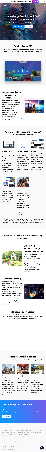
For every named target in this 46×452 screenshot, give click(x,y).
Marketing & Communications (7, 430)
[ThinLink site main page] (4, 5)
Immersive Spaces (5, 438)
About (3, 442)
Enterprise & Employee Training (26, 430)
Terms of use (28, 442)
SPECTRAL (26, 434)
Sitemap (13, 449)
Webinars (11, 442)
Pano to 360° (26, 432)
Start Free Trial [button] (18, 26)
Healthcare (31, 434)
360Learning (4, 434)
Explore (15, 442)
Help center (9, 449)
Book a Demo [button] (29, 26)
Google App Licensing (12, 434)
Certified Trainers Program (7, 436)
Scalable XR (20, 434)
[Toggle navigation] (44, 5)
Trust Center (16, 436)
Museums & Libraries (37, 430)
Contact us (4, 449)
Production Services (32, 436)
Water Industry (38, 432)
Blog (7, 442)
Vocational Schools (23, 436)
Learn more (35, 1)
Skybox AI (32, 432)
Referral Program (21, 442)
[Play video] (23, 71)
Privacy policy (34, 442)
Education (17, 430)
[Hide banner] (44, 1)
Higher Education (5, 432)
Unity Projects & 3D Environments (16, 432)
